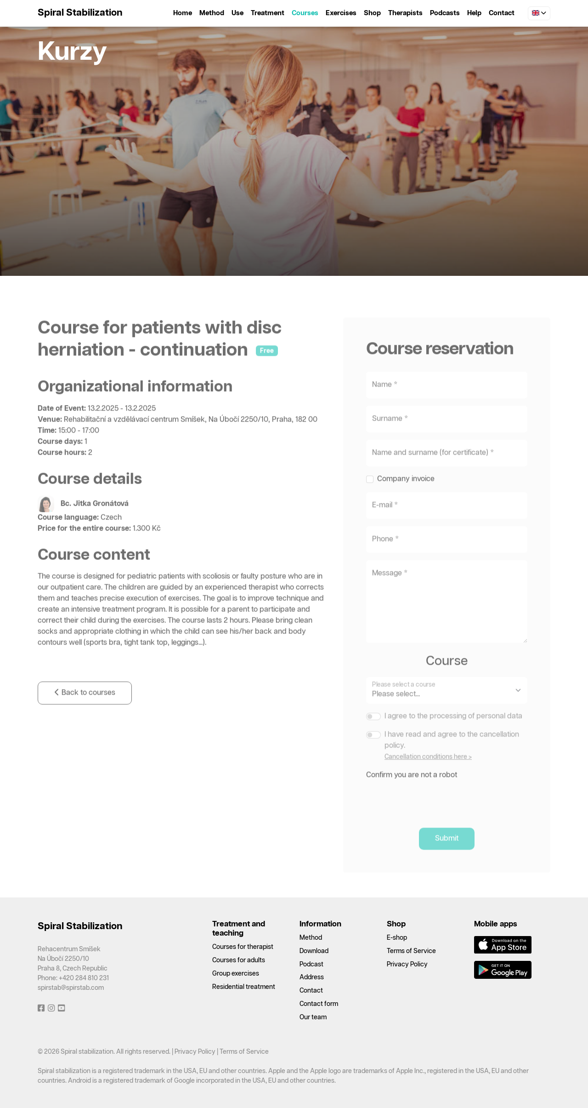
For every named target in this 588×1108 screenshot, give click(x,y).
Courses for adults (238, 960)
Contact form (319, 1004)
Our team (313, 1017)
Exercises (341, 13)
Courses (305, 13)
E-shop (397, 938)
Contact (501, 13)
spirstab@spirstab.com (71, 988)
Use (237, 13)
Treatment (267, 13)
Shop (372, 13)
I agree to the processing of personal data (453, 736)
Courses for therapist (242, 947)
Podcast (311, 964)
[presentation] (436, 819)
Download (314, 951)
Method (211, 13)
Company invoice (406, 499)
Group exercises (235, 974)
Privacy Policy (407, 964)
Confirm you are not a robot (411, 795)
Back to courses (84, 713)
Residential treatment (243, 987)
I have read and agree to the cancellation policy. (451, 760)
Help (474, 13)
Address (312, 977)
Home (182, 13)
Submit (446, 858)
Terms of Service (411, 951)
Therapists (405, 13)
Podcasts (445, 13)
